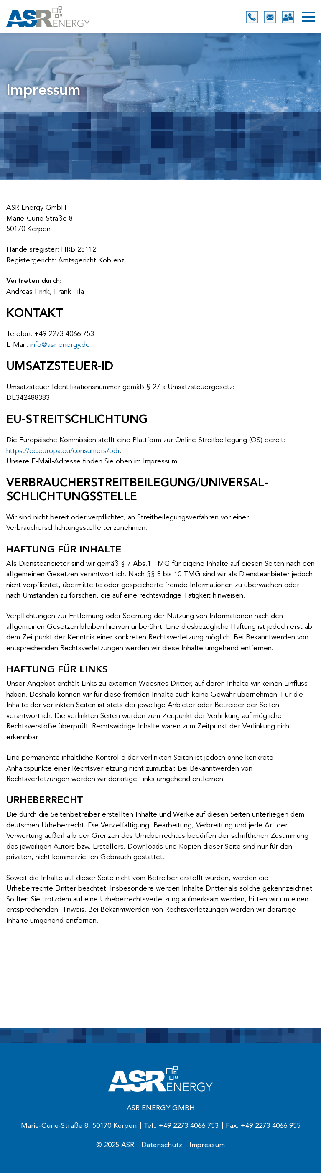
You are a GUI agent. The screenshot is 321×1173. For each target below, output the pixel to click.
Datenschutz (161, 1145)
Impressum (207, 1145)
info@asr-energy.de (60, 345)
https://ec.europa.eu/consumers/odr (63, 451)
